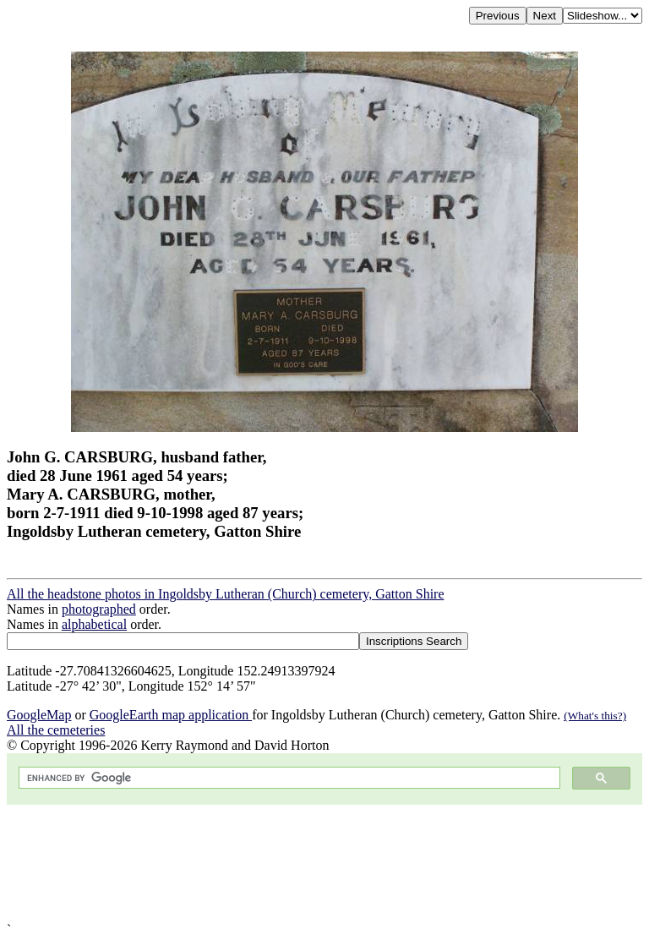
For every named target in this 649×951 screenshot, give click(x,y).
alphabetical (94, 624)
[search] (287, 778)
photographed (99, 609)
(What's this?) (595, 715)
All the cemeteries (56, 730)
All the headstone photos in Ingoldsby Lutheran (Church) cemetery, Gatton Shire (225, 594)
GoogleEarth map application (171, 715)
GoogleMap (39, 715)
